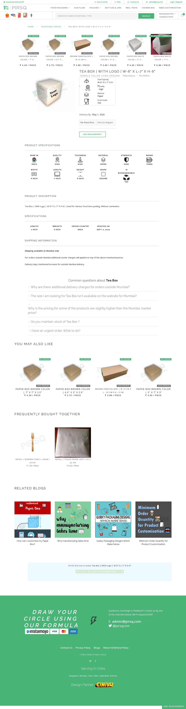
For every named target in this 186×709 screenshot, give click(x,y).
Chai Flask (79, 8)
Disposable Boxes (51, 27)
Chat (117, 2)
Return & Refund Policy (116, 647)
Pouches (94, 8)
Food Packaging (59, 8)
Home (31, 27)
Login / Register (176, 2)
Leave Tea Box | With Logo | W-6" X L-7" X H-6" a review (100, 571)
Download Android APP (13, 2)
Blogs (97, 647)
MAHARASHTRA (166, 15)
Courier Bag (148, 8)
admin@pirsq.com (154, 2)
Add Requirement (92, 134)
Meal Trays (132, 8)
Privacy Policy (83, 647)
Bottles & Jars (113, 8)
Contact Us (133, 2)
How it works (101, 2)
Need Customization (170, 8)
